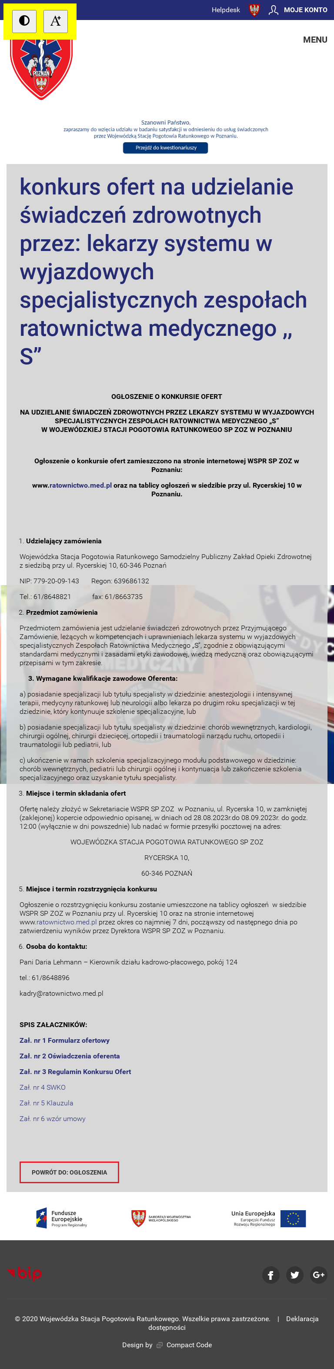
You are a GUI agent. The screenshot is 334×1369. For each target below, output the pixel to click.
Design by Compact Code (167, 1345)
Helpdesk (226, 10)
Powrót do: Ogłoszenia (69, 1172)
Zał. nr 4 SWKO (43, 1087)
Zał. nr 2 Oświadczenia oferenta (70, 1056)
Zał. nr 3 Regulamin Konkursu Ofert (75, 1072)
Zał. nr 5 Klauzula (46, 1103)
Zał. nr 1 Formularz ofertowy (65, 1040)
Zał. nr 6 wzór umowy (53, 1119)
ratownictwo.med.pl (67, 922)
